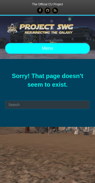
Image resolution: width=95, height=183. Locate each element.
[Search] (47, 104)
